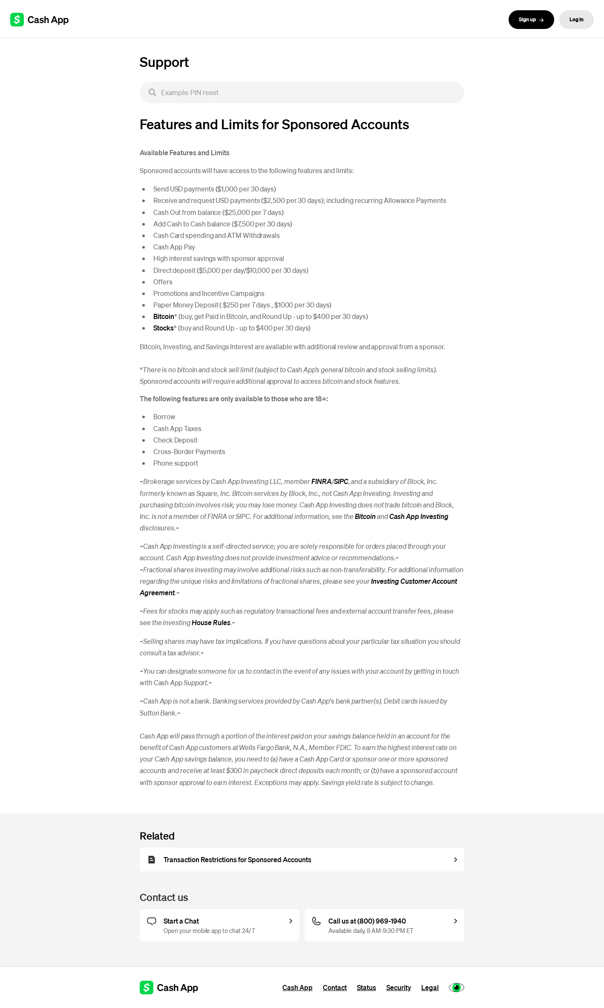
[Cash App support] (44, 19)
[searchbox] (302, 92)
